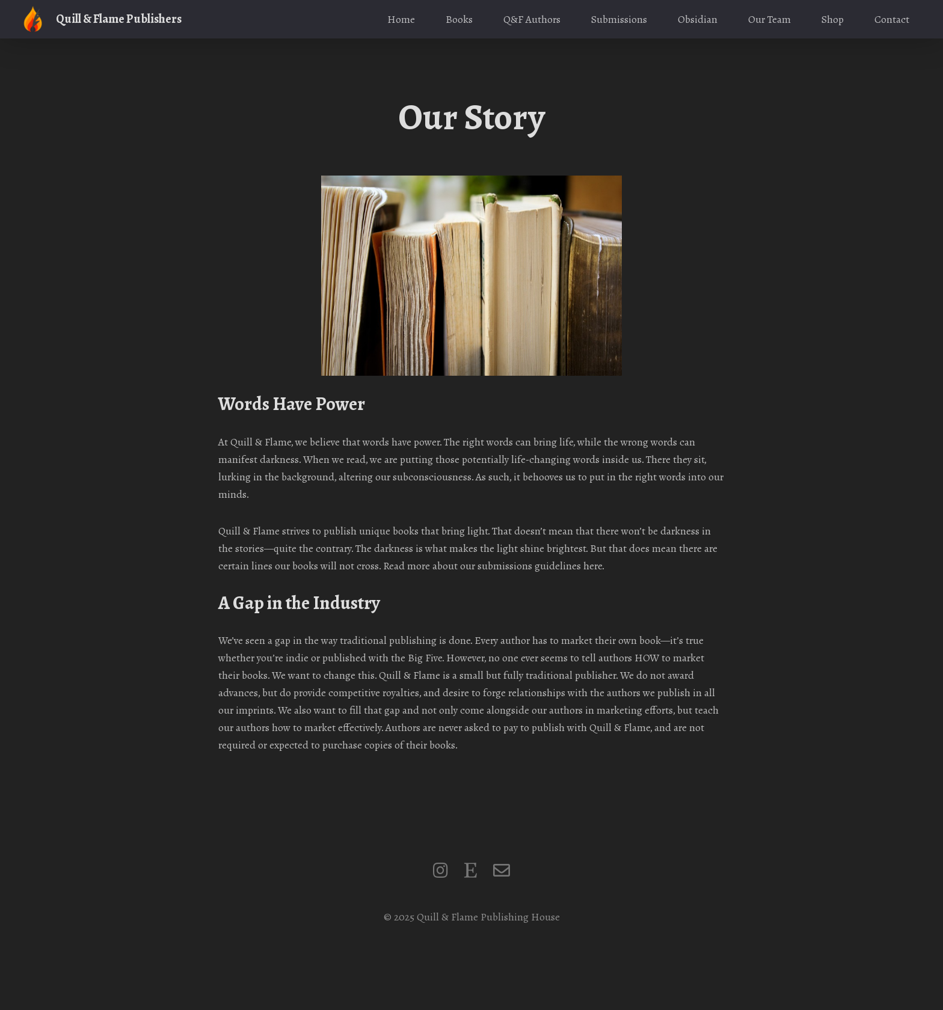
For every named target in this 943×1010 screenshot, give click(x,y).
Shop (833, 19)
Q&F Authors (532, 19)
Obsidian (697, 19)
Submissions (619, 19)
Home (401, 19)
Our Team (769, 19)
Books (459, 19)
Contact (891, 19)
